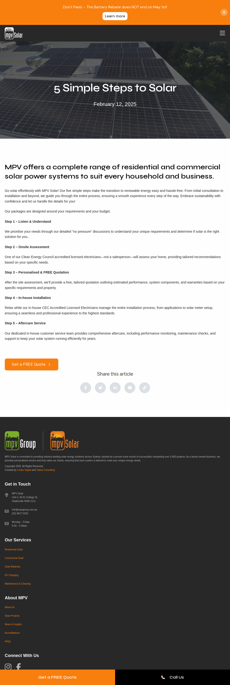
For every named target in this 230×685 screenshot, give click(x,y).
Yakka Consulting (45, 470)
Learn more (115, 16)
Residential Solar (14, 549)
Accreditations (12, 633)
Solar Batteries (12, 566)
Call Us (172, 677)
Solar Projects (12, 615)
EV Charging (11, 575)
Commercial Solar (14, 558)
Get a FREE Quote (57, 677)
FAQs (8, 641)
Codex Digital (24, 470)
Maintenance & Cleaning (18, 583)
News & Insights (13, 624)
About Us (10, 607)
